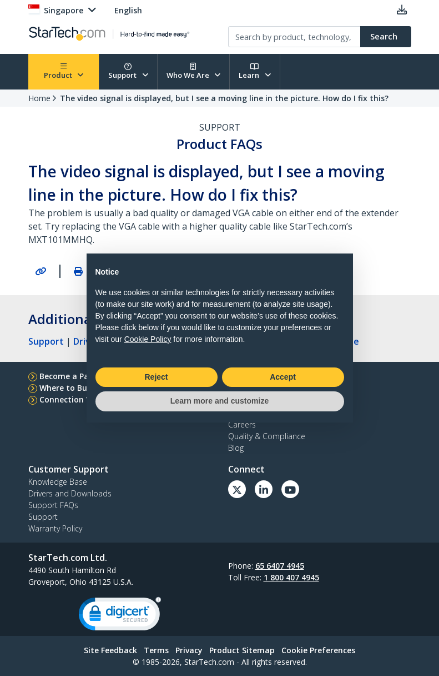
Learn (255, 71)
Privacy (189, 650)
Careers (242, 424)
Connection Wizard (76, 399)
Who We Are (193, 71)
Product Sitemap (242, 650)
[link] (120, 616)
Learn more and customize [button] (219, 400)
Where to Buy (65, 387)
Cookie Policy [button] (147, 339)
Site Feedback (110, 650)
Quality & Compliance (266, 436)
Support (128, 71)
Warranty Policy (55, 528)
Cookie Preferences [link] (318, 650)
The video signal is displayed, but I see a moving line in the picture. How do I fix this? (224, 98)
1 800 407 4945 (291, 577)
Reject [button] (156, 376)
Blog (236, 448)
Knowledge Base (57, 481)
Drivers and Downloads (70, 493)
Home (39, 98)
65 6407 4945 (279, 565)
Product (64, 71)
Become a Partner (74, 376)
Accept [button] (283, 376)
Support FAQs (53, 505)
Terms (156, 650)
